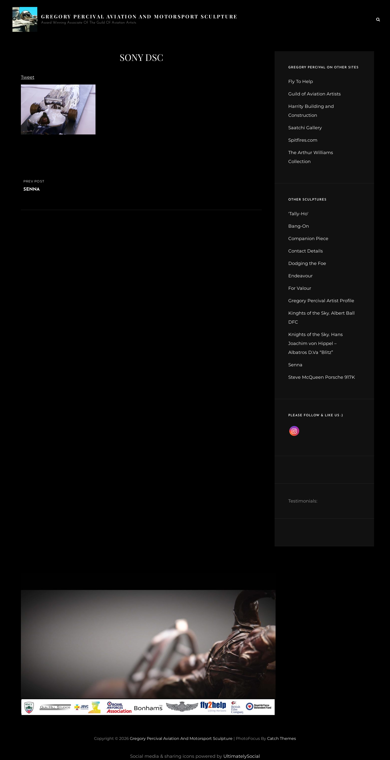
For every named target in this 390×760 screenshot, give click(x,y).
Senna (295, 365)
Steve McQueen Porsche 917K (321, 377)
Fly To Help (300, 81)
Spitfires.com (302, 140)
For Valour (299, 288)
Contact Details (305, 251)
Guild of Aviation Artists (314, 94)
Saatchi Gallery (305, 127)
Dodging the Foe (307, 263)
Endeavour (300, 276)
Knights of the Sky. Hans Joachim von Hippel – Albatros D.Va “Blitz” (315, 343)
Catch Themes (281, 738)
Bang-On (298, 226)
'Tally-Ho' (298, 213)
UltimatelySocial (241, 756)
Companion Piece (308, 238)
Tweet (27, 77)
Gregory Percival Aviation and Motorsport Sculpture (139, 16)
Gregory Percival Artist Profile (321, 300)
